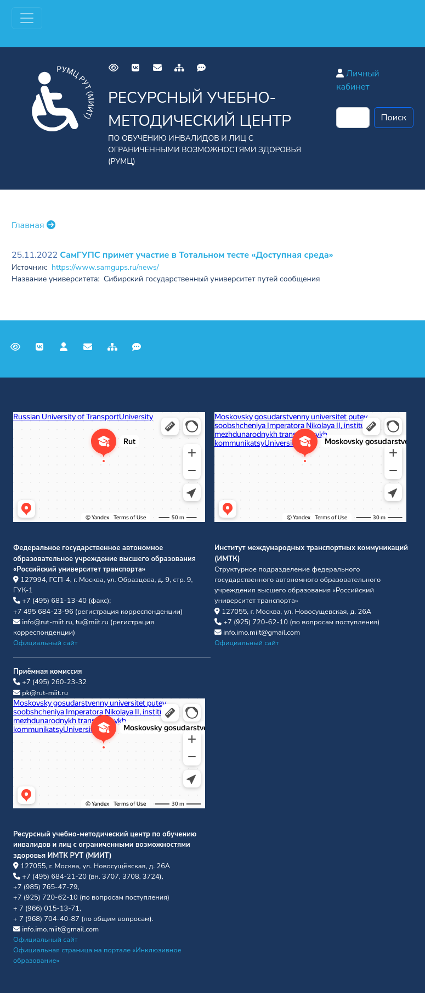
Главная (33, 225)
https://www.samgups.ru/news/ (105, 267)
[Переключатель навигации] (27, 18)
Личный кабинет (357, 80)
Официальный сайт (45, 643)
